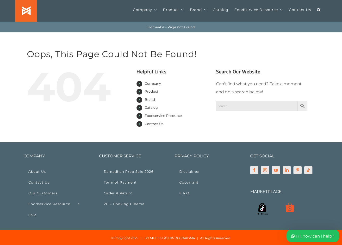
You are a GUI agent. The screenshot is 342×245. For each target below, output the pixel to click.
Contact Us (154, 124)
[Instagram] (265, 170)
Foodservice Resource (163, 116)
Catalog (151, 107)
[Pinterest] (297, 170)
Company (153, 83)
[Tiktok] (308, 170)
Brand (150, 99)
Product (151, 91)
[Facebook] (254, 170)
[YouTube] (276, 170)
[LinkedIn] (287, 170)
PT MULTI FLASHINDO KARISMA (170, 238)
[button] (319, 9)
